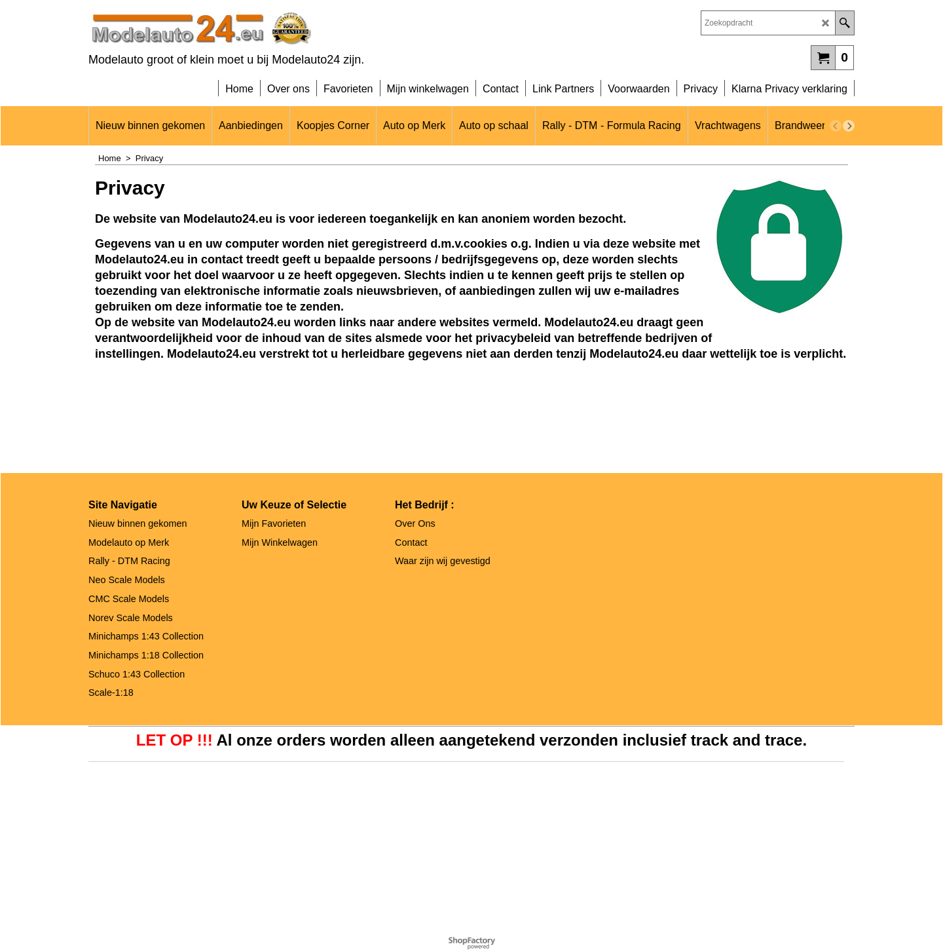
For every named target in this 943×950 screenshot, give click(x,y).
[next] (849, 126)
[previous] (835, 126)
